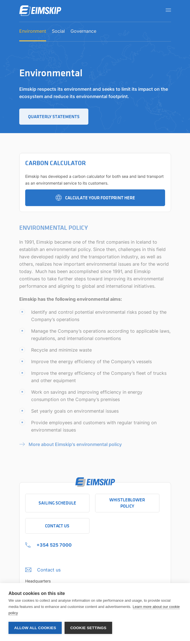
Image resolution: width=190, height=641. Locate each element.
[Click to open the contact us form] (43, 568)
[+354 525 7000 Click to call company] (48, 543)
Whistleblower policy (127, 503)
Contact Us (57, 526)
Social (58, 31)
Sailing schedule (57, 503)
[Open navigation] (166, 9)
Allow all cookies (35, 628)
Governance (83, 31)
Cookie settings (88, 628)
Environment (32, 31)
